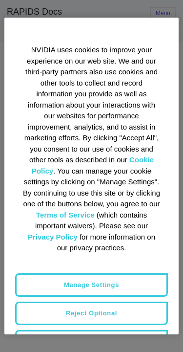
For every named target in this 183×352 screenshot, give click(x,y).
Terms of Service (65, 215)
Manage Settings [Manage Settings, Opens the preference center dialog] (91, 284)
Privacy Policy (53, 237)
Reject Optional (91, 313)
